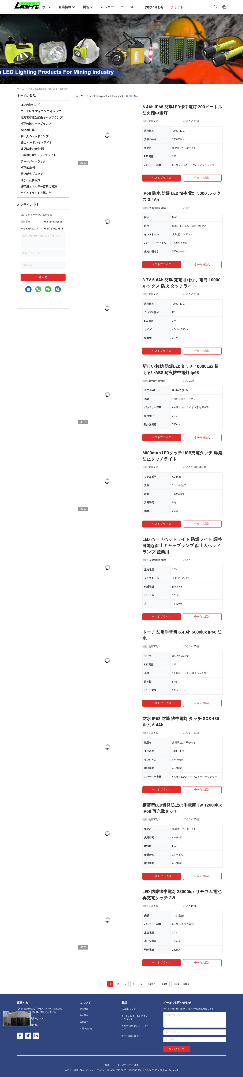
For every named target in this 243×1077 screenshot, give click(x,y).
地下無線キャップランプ (36, 123)
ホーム (20, 88)
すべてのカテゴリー (131, 1036)
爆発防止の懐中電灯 (33, 148)
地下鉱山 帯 (28, 167)
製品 (30, 88)
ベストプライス (161, 177)
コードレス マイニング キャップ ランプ (43, 111)
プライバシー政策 (130, 1065)
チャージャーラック (33, 161)
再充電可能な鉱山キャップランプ (41, 117)
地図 (107, 1065)
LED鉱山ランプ (30, 105)
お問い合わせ (86, 1028)
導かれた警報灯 (30, 180)
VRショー (107, 7)
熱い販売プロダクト (33, 174)
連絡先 (43, 277)
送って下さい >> (176, 1049)
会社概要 (84, 1008)
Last (164, 983)
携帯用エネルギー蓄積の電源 (39, 186)
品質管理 (84, 1022)
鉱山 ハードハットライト (36, 142)
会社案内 (84, 1015)
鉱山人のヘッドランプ (34, 136)
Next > (151, 983)
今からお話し (202, 177)
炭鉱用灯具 (28, 130)
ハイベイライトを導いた (36, 192)
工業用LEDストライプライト (38, 155)
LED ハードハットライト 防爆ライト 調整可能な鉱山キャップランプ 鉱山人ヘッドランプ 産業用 (182, 545)
